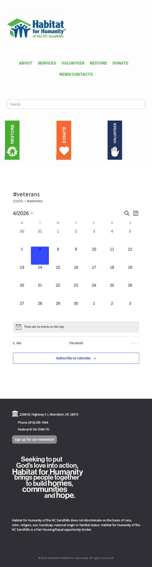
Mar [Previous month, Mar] (17, 343)
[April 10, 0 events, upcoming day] (94, 256)
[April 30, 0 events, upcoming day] (76, 310)
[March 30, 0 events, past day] (22, 238)
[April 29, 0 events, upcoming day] (58, 310)
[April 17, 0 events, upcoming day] (94, 274)
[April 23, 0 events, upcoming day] (76, 292)
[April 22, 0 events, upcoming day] (58, 292)
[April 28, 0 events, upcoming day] (40, 310)
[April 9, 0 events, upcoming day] (76, 256)
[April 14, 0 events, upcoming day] (40, 274)
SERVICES (47, 63)
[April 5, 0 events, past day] (130, 238)
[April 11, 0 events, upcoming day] (112, 256)
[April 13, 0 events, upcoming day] (22, 274)
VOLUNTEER (73, 63)
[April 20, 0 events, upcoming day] (22, 292)
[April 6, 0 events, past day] (22, 256)
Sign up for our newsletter (34, 439)
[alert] (76, 327)
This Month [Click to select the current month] (76, 343)
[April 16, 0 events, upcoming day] (76, 274)
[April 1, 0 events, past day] (58, 238)
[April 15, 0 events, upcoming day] (58, 274)
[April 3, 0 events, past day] (94, 238)
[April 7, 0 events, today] (40, 256)
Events (18, 201)
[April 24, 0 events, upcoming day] (94, 292)
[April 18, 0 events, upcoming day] (112, 274)
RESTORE (98, 63)
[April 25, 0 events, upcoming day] (112, 292)
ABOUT (25, 63)
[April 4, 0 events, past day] (112, 238)
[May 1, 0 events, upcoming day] (94, 310)
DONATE (120, 63)
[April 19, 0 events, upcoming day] (130, 274)
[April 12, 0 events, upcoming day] (130, 256)
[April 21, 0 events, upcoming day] (40, 292)
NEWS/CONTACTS (76, 74)
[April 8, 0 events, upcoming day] (58, 256)
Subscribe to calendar (73, 358)
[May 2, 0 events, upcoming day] (112, 310)
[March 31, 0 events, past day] (40, 238)
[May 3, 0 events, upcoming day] (130, 310)
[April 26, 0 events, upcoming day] (130, 292)
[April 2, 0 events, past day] (76, 238)
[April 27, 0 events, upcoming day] (22, 310)
